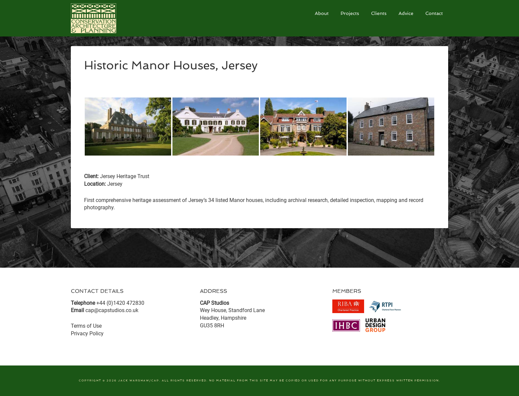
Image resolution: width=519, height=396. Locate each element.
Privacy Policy (87, 333)
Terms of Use (86, 326)
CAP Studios (120, 18)
